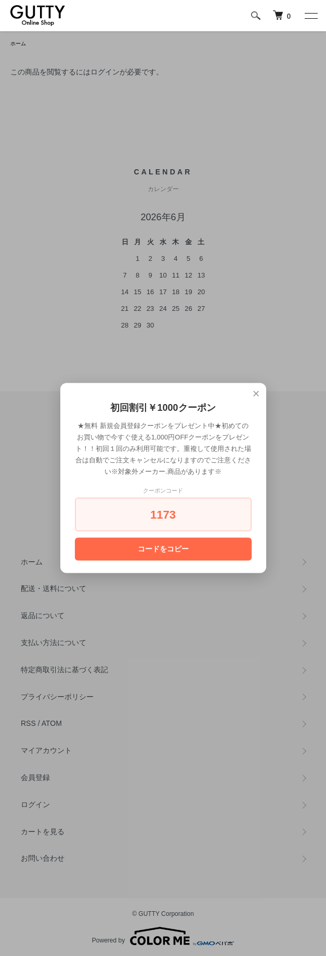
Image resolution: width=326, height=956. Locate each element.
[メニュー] (310, 15)
